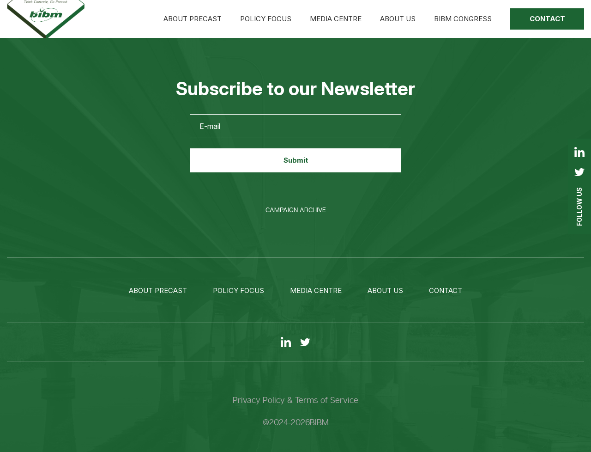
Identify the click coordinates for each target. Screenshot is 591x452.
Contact (547, 18)
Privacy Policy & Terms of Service (295, 400)
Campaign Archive (295, 210)
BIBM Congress (463, 18)
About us (398, 18)
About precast (192, 18)
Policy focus (265, 18)
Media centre (336, 18)
